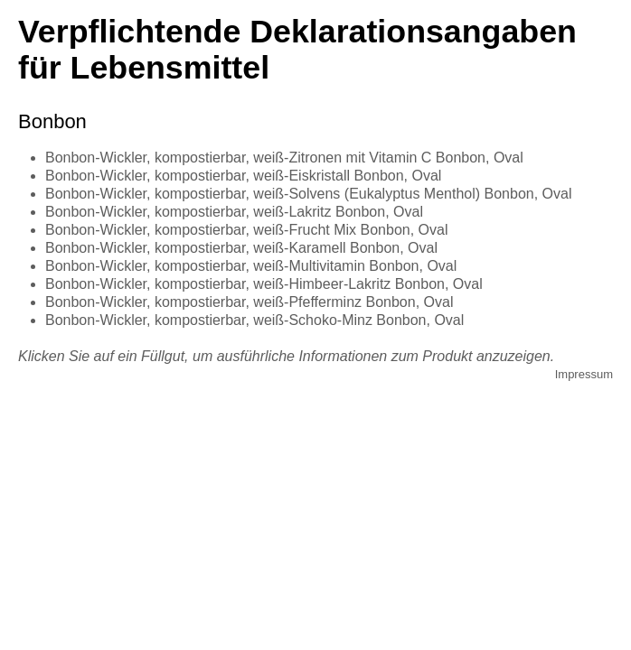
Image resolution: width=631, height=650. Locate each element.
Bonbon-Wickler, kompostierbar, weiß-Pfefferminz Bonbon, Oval (249, 302)
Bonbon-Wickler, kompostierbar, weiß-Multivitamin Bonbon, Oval (251, 266)
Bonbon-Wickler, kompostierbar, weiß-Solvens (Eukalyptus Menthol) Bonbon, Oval (308, 193)
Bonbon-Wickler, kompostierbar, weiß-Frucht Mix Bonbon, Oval (246, 229)
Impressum (584, 374)
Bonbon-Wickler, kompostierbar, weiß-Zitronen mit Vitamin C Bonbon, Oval (284, 157)
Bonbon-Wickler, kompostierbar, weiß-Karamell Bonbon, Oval (241, 247)
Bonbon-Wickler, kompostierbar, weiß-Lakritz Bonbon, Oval (234, 211)
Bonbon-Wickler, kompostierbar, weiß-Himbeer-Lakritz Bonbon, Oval (264, 284)
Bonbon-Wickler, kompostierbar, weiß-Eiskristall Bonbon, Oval (243, 175)
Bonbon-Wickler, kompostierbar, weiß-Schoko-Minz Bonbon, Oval (254, 320)
